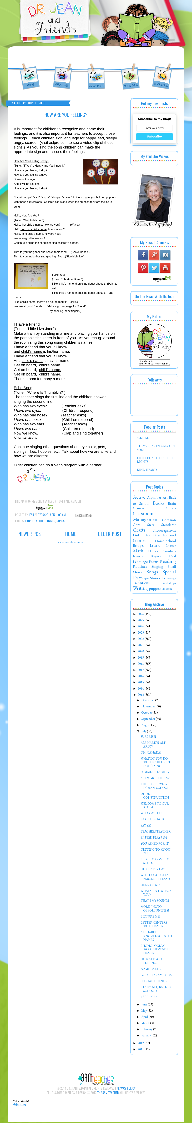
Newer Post (30, 533)
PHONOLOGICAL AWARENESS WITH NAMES (155, 950)
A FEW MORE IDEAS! (155, 779)
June (144, 1005)
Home (70, 533)
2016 (141, 677)
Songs (61, 521)
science (167, 589)
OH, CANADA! (151, 753)
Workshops (169, 584)
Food (172, 535)
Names (51, 521)
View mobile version (70, 542)
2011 (141, 1050)
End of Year (142, 535)
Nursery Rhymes (147, 557)
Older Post (110, 533)
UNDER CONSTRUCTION (155, 797)
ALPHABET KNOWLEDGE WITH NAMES (156, 936)
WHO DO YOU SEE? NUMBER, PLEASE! (155, 878)
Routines (140, 567)
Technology (168, 579)
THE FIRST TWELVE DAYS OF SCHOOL (155, 787)
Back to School (35, 521)
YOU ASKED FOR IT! (155, 844)
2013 (141, 696)
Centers (138, 509)
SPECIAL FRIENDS (154, 982)
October (147, 714)
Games (139, 541)
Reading (167, 562)
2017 (141, 671)
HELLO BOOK (151, 886)
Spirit (146, 579)
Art (165, 498)
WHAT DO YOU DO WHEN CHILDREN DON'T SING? (155, 763)
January (146, 1036)
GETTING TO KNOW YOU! (155, 852)
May (144, 1012)
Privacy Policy (126, 1089)
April (145, 1018)
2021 (141, 646)
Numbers (169, 552)
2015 (141, 683)
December (148, 701)
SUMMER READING (155, 773)
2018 (141, 665)
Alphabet (154, 498)
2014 (141, 689)
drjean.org (19, 1105)
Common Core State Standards (154, 523)
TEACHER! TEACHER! (156, 832)
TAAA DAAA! (149, 998)
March (145, 1024)
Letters (155, 546)
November (148, 707)
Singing (157, 567)
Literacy (171, 547)
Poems (153, 562)
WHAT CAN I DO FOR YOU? (156, 894)
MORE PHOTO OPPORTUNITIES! (155, 909)
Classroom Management (146, 517)
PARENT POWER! (153, 820)
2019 (141, 658)
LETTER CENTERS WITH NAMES (154, 925)
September (148, 720)
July (144, 732)
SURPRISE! (148, 738)
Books (158, 504)
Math (138, 551)
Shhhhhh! (143, 439)
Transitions (141, 583)
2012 (141, 1044)
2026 (141, 615)
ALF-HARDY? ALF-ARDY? (153, 745)
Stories (155, 578)
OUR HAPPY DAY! (153, 870)
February (147, 1030)
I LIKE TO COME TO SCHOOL (155, 862)
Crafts (139, 531)
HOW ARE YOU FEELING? (151, 962)
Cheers (171, 509)
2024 (141, 627)
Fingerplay (160, 536)
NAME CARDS (151, 970)
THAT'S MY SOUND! (155, 902)
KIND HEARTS (147, 471)
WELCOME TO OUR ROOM (155, 806)
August (146, 726)
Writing (140, 589)
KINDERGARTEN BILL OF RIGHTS (155, 461)
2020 (141, 652)
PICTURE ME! (150, 917)
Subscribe (154, 136)
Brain (172, 504)
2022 (141, 640)
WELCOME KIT (151, 814)
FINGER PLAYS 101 (154, 838)
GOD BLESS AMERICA (156, 976)
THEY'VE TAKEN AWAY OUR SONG (156, 449)
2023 (141, 633)
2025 (141, 621)
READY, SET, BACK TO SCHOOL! (156, 990)
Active (139, 498)
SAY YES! (146, 826)
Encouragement (164, 531)
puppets (155, 589)
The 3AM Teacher (108, 1093)
